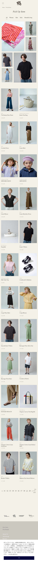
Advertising (6, 536)
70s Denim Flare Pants (7, 115)
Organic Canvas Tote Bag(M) (27, 411)
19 (27, 491)
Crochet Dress (5, 148)
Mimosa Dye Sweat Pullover (27, 478)
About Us (5, 534)
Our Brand (6, 529)
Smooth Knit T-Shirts (6, 346)
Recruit (5, 538)
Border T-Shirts (5, 478)
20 (30, 491)
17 (21, 491)
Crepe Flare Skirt (5, 313)
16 (18, 491)
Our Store (5, 527)
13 (10, 491)
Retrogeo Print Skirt (6, 379)
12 (7, 491)
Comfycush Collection (25, 280)
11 (4, 491)
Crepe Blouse (23, 313)
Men (17, 17)
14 (13, 491)
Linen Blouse (4, 214)
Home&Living (28, 17)
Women (11, 17)
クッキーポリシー (13, 554)
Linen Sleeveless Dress (25, 214)
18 (24, 491)
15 (16, 491)
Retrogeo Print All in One (26, 346)
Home (3, 7)
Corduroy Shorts (24, 378)
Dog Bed (3, 247)
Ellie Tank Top (5, 280)
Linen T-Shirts (23, 247)
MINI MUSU (23, 181)
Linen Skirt (22, 148)
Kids (21, 17)
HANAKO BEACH (6, 411)
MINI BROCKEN (6, 181)
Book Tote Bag (23, 115)
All (6, 17)
